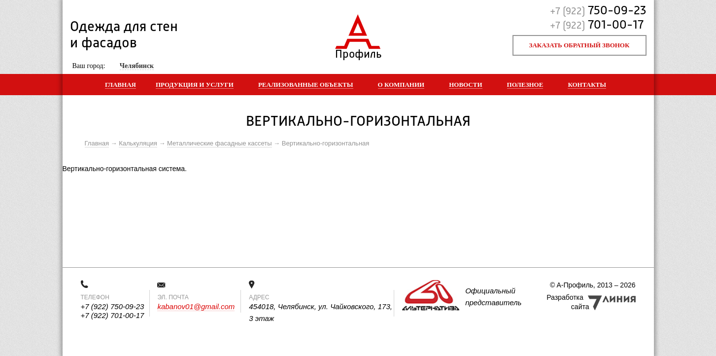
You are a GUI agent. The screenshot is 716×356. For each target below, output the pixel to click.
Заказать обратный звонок (579, 45)
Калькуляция (138, 143)
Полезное (525, 84)
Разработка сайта (567, 302)
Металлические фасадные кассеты (219, 143)
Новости (465, 84)
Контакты (587, 84)
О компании (401, 84)
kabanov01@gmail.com (196, 306)
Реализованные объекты (305, 84)
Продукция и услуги (195, 84)
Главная (120, 84)
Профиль (358, 52)
